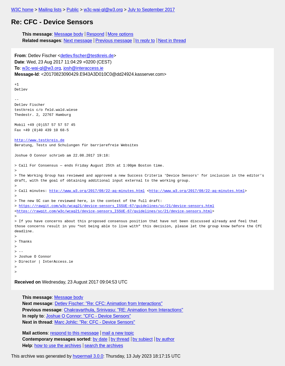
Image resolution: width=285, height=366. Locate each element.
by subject (142, 339)
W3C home (22, 9)
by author (165, 339)
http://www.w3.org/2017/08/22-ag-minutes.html (97, 191)
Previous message (113, 40)
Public (73, 9)
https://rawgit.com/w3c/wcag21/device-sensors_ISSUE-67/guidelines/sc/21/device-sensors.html (116, 206)
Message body (68, 34)
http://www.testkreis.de (39, 140)
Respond (95, 34)
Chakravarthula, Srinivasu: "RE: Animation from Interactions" (123, 310)
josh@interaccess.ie (83, 68)
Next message (78, 40)
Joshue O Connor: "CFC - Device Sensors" (88, 316)
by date (100, 339)
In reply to (145, 40)
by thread (120, 339)
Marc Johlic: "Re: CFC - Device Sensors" (95, 322)
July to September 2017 (151, 9)
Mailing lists (50, 9)
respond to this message (74, 333)
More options (121, 34)
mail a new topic (118, 333)
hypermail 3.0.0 (88, 356)
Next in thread (172, 40)
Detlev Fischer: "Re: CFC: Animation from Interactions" (109, 303)
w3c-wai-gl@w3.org (103, 9)
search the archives (104, 345)
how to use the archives (58, 345)
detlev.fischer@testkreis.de (87, 55)
